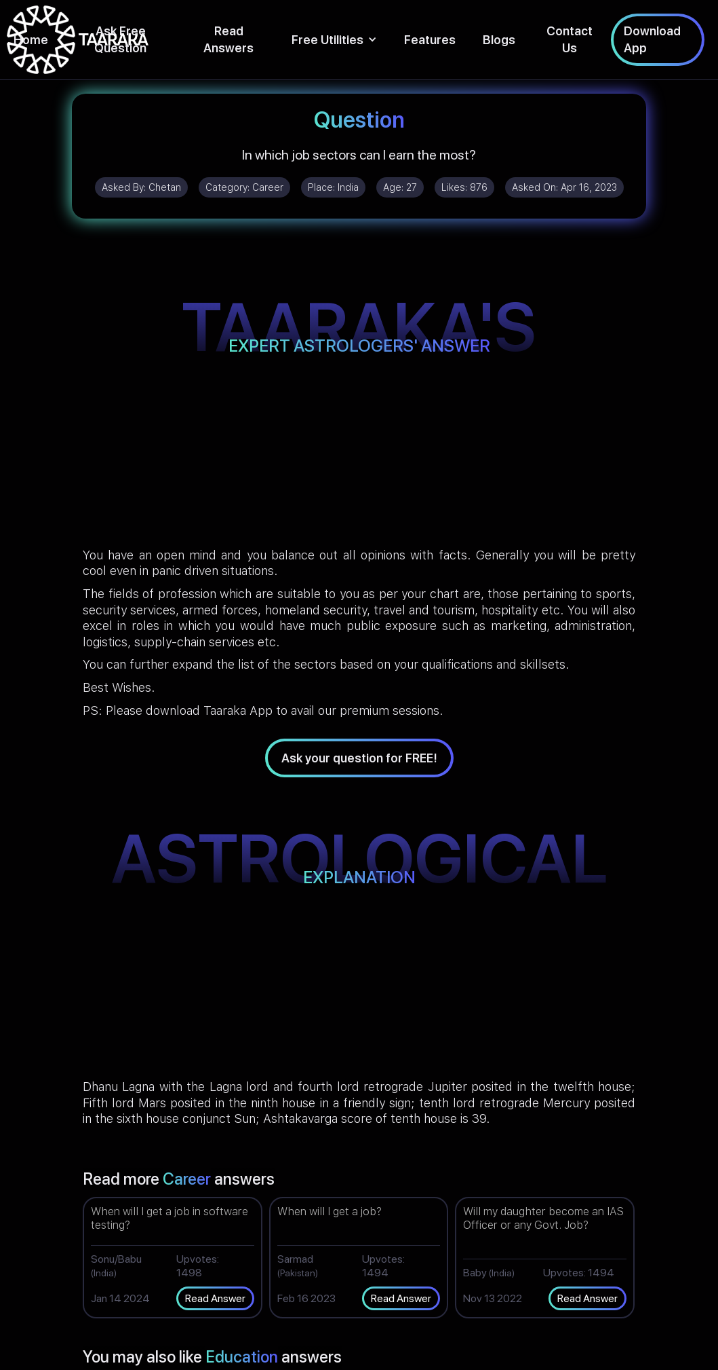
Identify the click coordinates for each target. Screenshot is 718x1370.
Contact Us (569, 39)
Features (430, 40)
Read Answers (228, 39)
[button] (334, 40)
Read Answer (215, 1298)
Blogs (499, 40)
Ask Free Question (120, 39)
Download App (652, 39)
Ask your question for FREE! (359, 758)
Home (31, 40)
